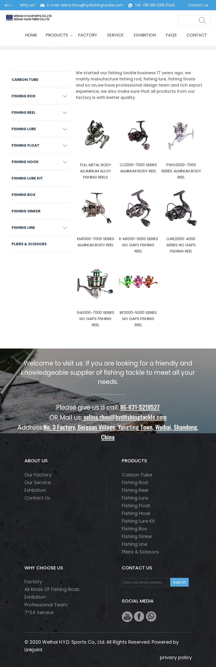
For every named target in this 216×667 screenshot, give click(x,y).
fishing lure (24, 128)
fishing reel (24, 112)
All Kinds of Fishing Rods (52, 589)
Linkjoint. (33, 649)
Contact (197, 35)
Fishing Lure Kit (27, 178)
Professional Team (45, 605)
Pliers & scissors (29, 244)
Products (58, 35)
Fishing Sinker (26, 211)
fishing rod (24, 96)
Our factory (37, 475)
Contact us (198, 5)
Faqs (171, 35)
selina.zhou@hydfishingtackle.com (124, 416)
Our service (37, 482)
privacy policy (176, 657)
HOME (31, 35)
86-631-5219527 (140, 406)
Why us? (27, 5)
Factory (87, 35)
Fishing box (24, 194)
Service (115, 35)
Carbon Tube (25, 79)
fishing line (23, 227)
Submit (179, 582)
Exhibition (145, 35)
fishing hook (25, 161)
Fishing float (25, 145)
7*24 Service (39, 612)
